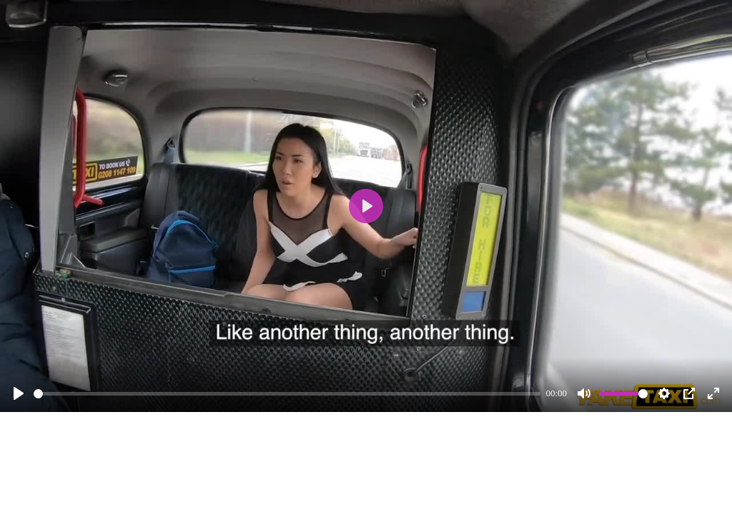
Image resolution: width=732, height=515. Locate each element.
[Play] (18, 393)
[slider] (287, 394)
